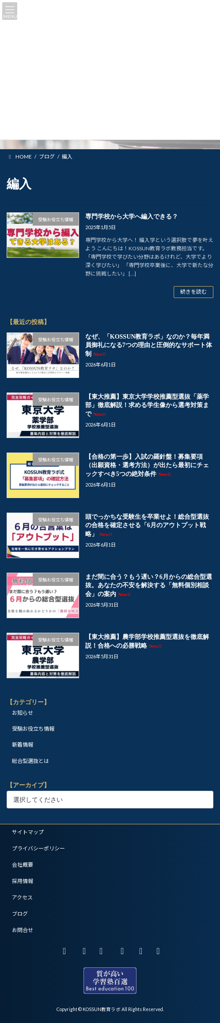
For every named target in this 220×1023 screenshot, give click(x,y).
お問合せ (22, 930)
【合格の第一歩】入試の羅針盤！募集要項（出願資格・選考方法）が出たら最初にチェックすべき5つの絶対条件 (147, 465)
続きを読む (193, 291)
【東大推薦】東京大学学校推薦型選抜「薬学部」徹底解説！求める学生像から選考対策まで (147, 405)
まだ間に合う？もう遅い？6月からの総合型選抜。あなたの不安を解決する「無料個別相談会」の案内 (148, 585)
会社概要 (22, 864)
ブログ (20, 913)
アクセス (22, 897)
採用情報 (22, 881)
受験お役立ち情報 (33, 728)
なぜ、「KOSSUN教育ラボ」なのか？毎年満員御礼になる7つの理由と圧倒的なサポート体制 (148, 345)
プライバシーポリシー (38, 848)
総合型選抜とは (30, 760)
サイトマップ (28, 832)
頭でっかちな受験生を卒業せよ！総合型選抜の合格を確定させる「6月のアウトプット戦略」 (147, 525)
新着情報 (22, 744)
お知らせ (22, 713)
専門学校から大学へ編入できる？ (131, 216)
